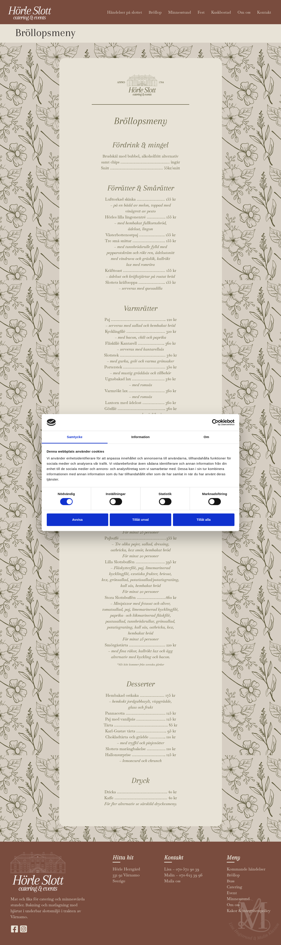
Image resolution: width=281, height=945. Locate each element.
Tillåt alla (204, 519)
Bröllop (155, 12)
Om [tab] (206, 437)
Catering (234, 886)
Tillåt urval (140, 519)
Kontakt (264, 12)
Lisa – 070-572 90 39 (181, 869)
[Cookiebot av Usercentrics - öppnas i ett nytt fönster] (215, 422)
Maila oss (172, 880)
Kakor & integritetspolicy (248, 910)
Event (232, 892)
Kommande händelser (246, 869)
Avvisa (77, 519)
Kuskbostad (221, 12)
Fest (201, 12)
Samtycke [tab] (75, 437)
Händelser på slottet (124, 12)
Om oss (244, 12)
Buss (230, 880)
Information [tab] (140, 437)
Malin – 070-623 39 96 (183, 874)
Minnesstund (179, 12)
